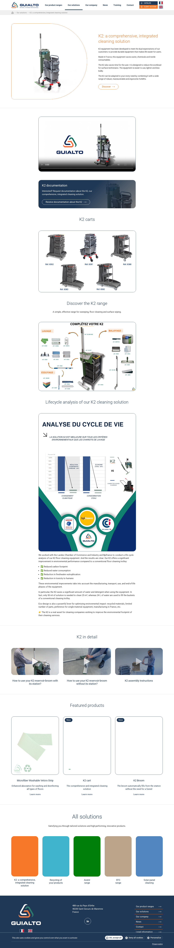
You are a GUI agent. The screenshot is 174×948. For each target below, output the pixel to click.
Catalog (147, 3)
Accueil (12, 12)
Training (117, 5)
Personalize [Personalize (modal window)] (155, 938)
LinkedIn (88, 921)
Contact (130, 5)
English (161, 7)
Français (161, 3)
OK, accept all (115, 938)
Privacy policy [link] (157, 944)
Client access (150, 7)
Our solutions (74, 5)
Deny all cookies (136, 938)
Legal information (144, 932)
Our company (91, 5)
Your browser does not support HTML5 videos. (87, 144)
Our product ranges (53, 5)
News (105, 5)
